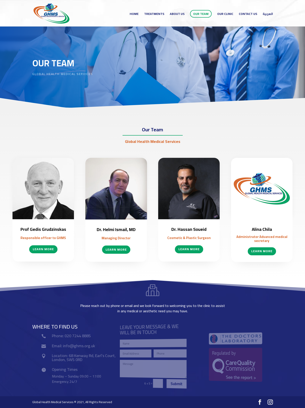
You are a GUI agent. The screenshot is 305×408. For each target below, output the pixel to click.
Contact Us (248, 14)
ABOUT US (177, 14)
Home (134, 14)
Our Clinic (225, 14)
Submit (173, 384)
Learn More (43, 249)
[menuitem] (268, 18)
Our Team (201, 14)
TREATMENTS (154, 14)
